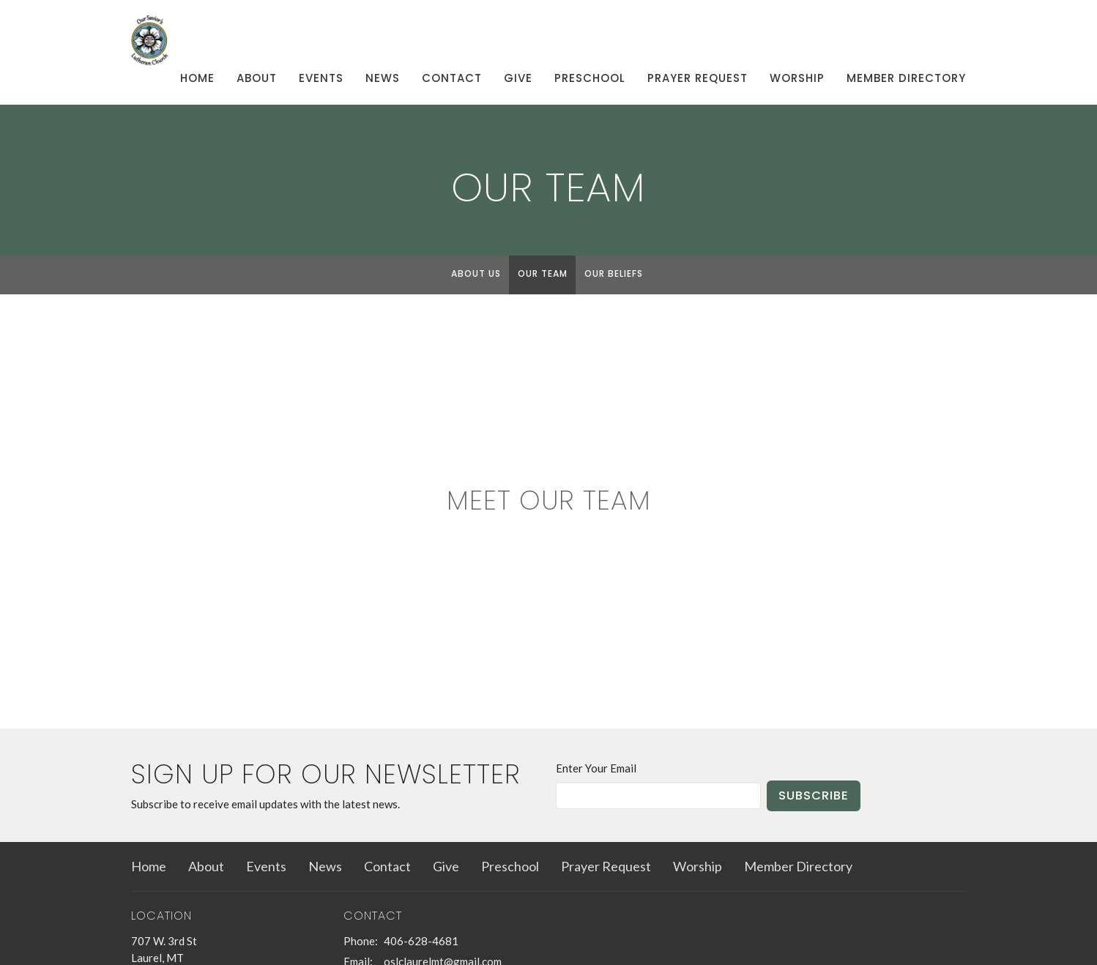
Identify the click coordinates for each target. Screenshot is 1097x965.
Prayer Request (697, 78)
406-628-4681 (421, 940)
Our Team (543, 273)
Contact (452, 78)
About (257, 78)
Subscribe (813, 795)
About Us (476, 273)
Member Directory (906, 78)
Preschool (589, 78)
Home (197, 78)
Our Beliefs (613, 273)
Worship (797, 78)
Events (321, 78)
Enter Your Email (596, 768)
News (382, 78)
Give (518, 78)
